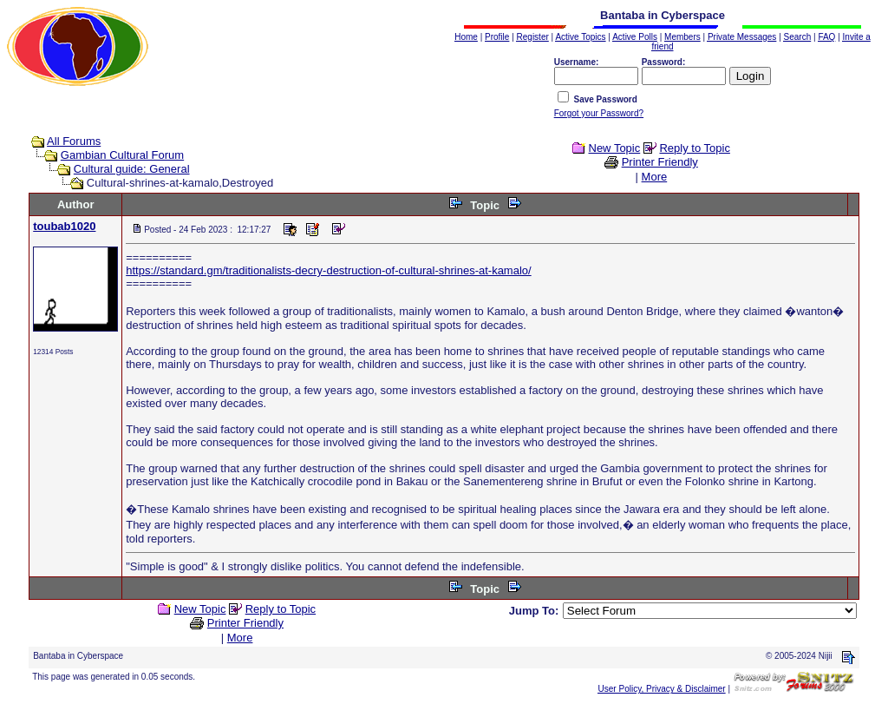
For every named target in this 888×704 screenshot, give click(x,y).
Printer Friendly (660, 161)
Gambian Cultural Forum (122, 154)
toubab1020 (64, 226)
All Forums (74, 141)
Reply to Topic (694, 148)
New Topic (615, 148)
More (655, 176)
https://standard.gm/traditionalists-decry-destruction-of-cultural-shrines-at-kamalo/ (328, 270)
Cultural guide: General (132, 168)
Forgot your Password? (598, 113)
